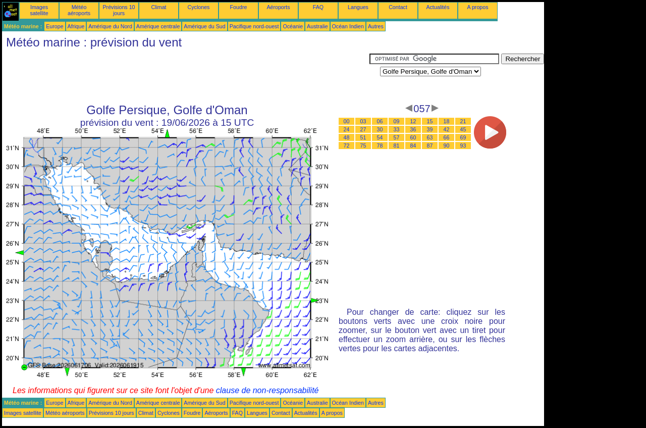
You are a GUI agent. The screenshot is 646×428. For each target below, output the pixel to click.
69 (463, 137)
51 (363, 137)
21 (463, 121)
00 (347, 121)
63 (430, 137)
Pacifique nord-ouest (254, 26)
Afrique (76, 26)
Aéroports (278, 7)
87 (430, 145)
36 (413, 129)
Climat (158, 7)
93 (463, 145)
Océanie (293, 26)
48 (347, 137)
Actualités (437, 7)
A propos (477, 7)
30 (380, 129)
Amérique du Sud (204, 26)
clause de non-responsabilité (267, 390)
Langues (358, 7)
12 (413, 121)
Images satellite (39, 10)
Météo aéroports (79, 10)
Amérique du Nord (110, 26)
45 (463, 129)
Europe (54, 26)
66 (447, 137)
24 (347, 129)
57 (397, 137)
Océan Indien (348, 26)
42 (447, 129)
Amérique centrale (158, 26)
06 (380, 121)
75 (363, 145)
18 (447, 121)
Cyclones (199, 7)
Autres (376, 26)
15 (430, 121)
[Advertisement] (185, 76)
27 (363, 129)
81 (397, 145)
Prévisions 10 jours (119, 10)
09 (397, 121)
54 (380, 137)
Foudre (238, 7)
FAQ (318, 7)
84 (413, 145)
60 (413, 137)
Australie (317, 26)
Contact (398, 7)
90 (447, 145)
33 (397, 129)
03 (363, 121)
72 (347, 145)
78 (380, 145)
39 (430, 129)
